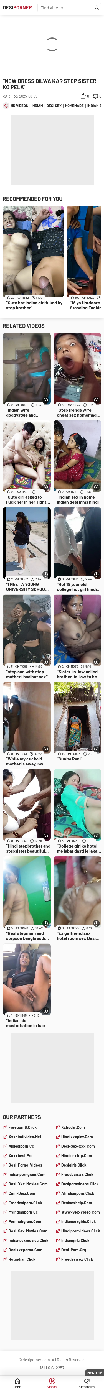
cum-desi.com (22, 1193)
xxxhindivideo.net (25, 1136)
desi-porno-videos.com (29, 1165)
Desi (17, 7)
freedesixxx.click (77, 1174)
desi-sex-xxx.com (78, 1146)
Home (17, 1387)
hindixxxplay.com (77, 1136)
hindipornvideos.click (80, 1231)
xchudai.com (73, 1127)
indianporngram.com (27, 1174)
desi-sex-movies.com (28, 1231)
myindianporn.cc (23, 1212)
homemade (74, 106)
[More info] (45, 400)
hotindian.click (22, 1259)
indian (37, 106)
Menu (92, 1372)
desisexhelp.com (76, 1202)
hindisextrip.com (76, 1155)
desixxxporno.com (25, 1249)
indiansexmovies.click (28, 1240)
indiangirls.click (75, 1240)
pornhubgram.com (25, 1221)
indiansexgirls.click (78, 1221)
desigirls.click (73, 1165)
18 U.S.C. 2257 (52, 1368)
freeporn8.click (23, 1127)
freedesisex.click (77, 1259)
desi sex (54, 106)
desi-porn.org (73, 1249)
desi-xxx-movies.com (28, 1183)
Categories (87, 1387)
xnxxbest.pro (20, 1155)
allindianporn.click (77, 1193)
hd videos (19, 106)
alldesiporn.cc (21, 1146)
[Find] (97, 8)
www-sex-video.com (80, 1212)
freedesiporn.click (25, 1202)
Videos (52, 1387)
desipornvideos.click (79, 1183)
